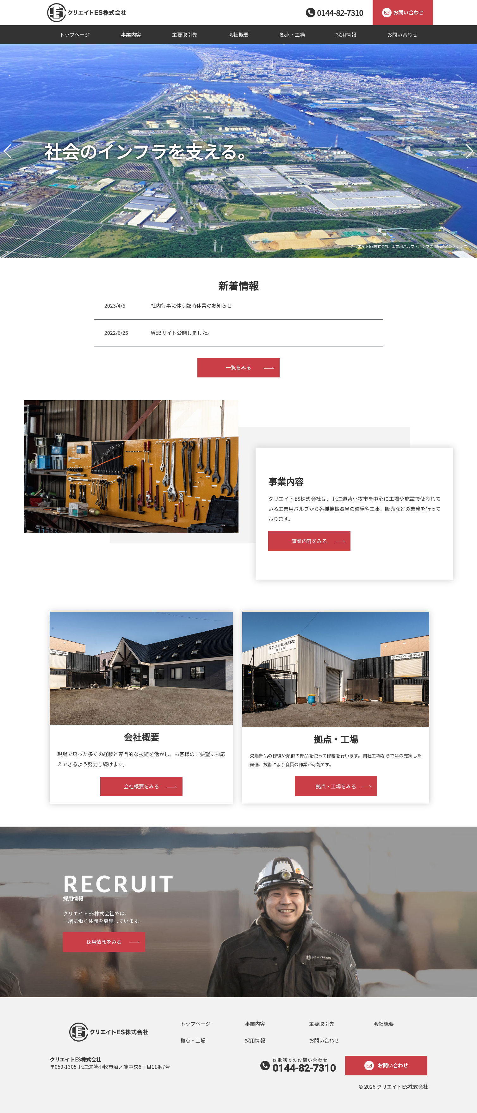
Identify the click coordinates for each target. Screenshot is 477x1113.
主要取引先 (184, 34)
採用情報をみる (104, 941)
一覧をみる (238, 367)
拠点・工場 (292, 34)
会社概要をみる (141, 786)
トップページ (74, 34)
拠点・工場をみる (336, 786)
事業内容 (131, 34)
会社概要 (238, 34)
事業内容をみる (309, 541)
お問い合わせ (402, 34)
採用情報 (346, 34)
